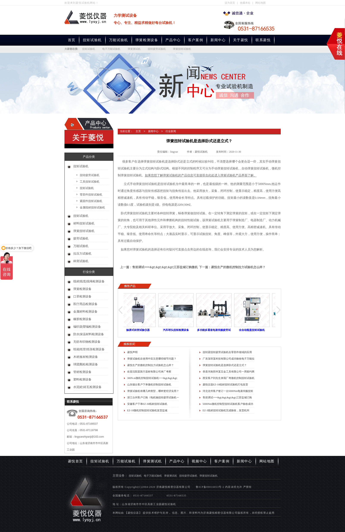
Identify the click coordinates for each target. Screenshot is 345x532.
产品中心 (172, 40)
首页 (71, 40)
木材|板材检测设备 (85, 356)
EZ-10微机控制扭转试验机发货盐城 (147, 410)
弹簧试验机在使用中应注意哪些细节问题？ (151, 358)
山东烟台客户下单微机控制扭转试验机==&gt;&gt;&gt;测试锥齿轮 (149, 385)
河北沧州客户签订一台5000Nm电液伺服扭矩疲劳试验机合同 (228, 392)
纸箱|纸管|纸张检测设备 (89, 349)
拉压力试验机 (82, 253)
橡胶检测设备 (82, 319)
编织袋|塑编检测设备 (87, 326)
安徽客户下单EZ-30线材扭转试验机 (147, 403)
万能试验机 (118, 40)
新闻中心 (218, 40)
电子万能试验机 (111, 48)
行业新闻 (171, 131)
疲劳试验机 (80, 238)
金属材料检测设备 (85, 311)
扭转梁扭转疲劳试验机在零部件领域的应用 (227, 352)
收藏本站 (245, 2)
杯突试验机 (80, 261)
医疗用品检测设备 (85, 304)
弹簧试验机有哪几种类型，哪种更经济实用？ (153, 391)
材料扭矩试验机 (83, 223)
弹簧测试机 (134, 48)
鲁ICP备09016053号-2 (210, 486)
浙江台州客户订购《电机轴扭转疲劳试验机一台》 (153, 398)
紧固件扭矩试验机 (91, 201)
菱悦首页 (75, 461)
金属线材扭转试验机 (92, 207)
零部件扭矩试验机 (91, 194)
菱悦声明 (132, 352)
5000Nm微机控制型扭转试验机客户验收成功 (228, 403)
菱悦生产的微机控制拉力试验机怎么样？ (150, 365)
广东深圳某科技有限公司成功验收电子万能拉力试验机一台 (228, 359)
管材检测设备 (82, 372)
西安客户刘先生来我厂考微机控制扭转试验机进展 (228, 379)
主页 (138, 131)
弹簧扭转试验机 (182, 48)
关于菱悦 (240, 40)
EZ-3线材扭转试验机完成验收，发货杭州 (226, 410)
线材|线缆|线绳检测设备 (89, 281)
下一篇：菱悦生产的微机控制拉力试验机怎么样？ (232, 267)
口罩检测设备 (82, 296)
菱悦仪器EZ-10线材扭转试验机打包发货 (225, 384)
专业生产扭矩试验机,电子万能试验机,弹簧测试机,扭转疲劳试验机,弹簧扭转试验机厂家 (239, 13)
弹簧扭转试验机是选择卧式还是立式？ (225, 365)
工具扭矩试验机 (89, 181)
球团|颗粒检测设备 (85, 364)
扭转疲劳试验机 (157, 48)
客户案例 (195, 40)
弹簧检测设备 (146, 40)
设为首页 (230, 2)
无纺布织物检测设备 (86, 341)
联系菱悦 (263, 40)
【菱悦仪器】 (133, 512)
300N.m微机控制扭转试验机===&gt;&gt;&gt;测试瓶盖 (152, 379)
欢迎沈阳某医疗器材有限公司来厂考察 (149, 371)
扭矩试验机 (92, 40)
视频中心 (199, 461)
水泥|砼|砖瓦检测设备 (87, 387)
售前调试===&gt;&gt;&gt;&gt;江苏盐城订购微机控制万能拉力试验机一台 (227, 398)
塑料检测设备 (82, 379)
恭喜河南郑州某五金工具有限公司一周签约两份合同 (228, 372)
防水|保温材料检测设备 (88, 334)
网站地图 (260, 2)
